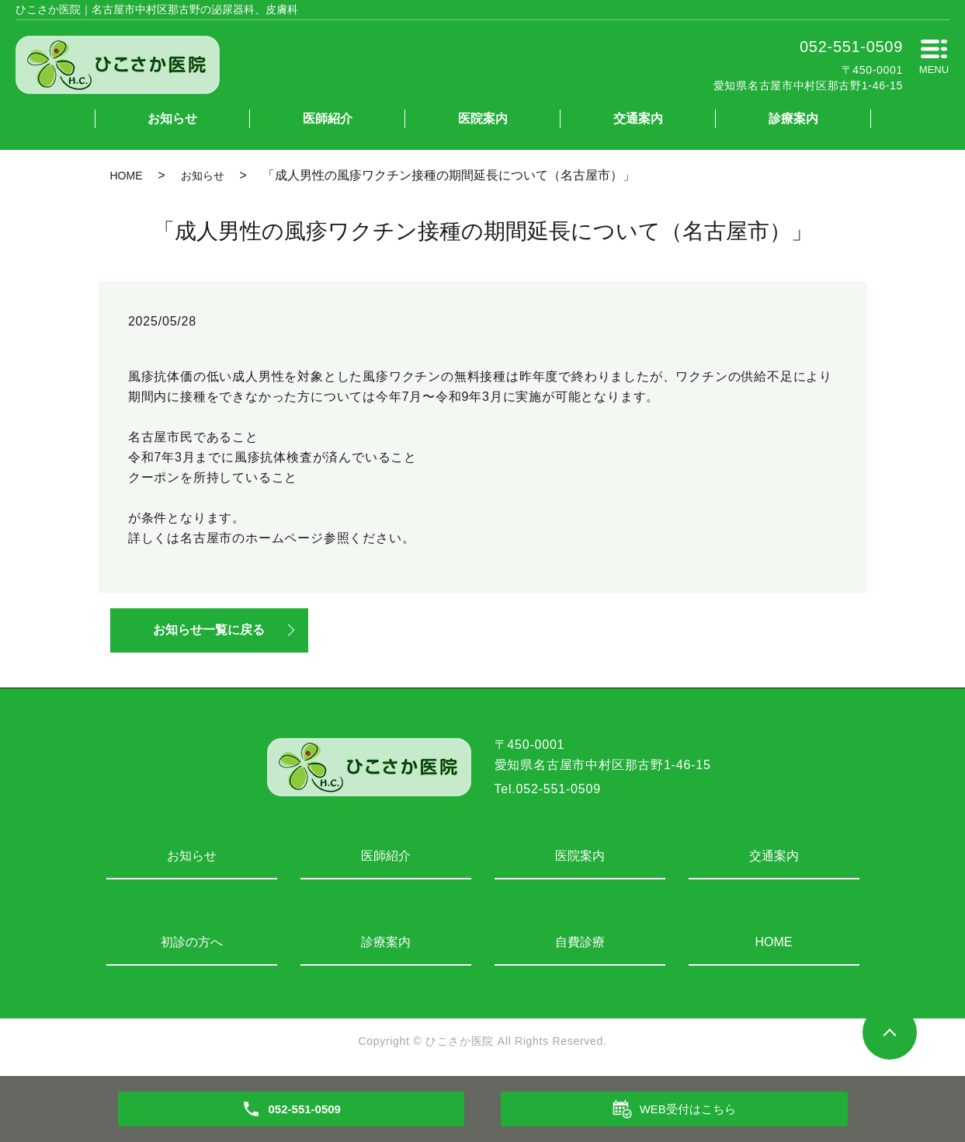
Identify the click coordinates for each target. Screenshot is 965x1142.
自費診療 (580, 942)
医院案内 (483, 118)
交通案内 (638, 118)
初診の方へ (192, 942)
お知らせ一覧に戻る (211, 630)
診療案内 (793, 118)
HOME (126, 175)
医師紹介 (327, 118)
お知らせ (172, 118)
